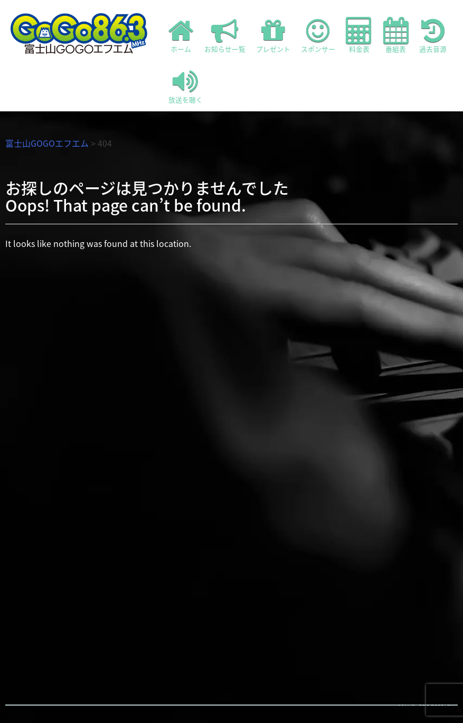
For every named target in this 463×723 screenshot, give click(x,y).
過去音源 (433, 35)
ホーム (181, 35)
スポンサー (318, 35)
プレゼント (273, 35)
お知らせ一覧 (224, 35)
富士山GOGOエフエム (47, 143)
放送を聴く (185, 86)
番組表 (396, 35)
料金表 (359, 35)
